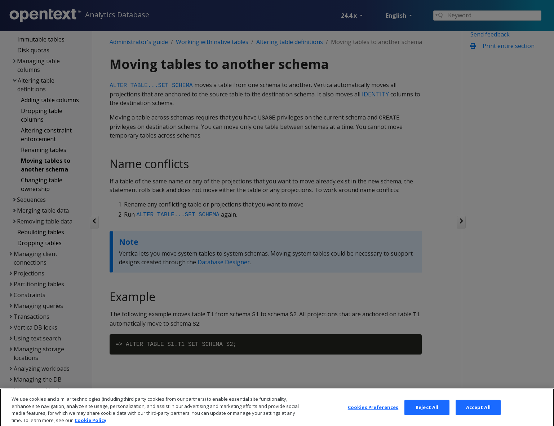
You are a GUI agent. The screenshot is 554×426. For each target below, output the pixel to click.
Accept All (478, 417)
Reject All (427, 417)
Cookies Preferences (373, 417)
